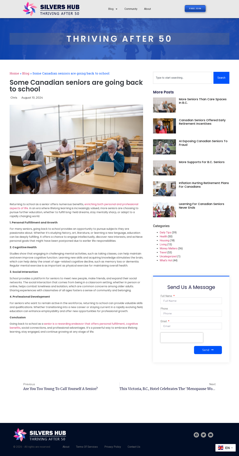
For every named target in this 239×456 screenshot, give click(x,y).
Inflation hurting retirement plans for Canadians (204, 185)
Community (130, 8)
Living (163, 244)
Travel (163, 252)
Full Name (166, 296)
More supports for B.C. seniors (202, 162)
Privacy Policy (112, 446)
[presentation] (181, 338)
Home (14, 73)
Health (163, 236)
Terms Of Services (87, 446)
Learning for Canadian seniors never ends (201, 206)
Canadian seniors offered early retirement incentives (202, 122)
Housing (164, 240)
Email (163, 321)
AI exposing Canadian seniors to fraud (203, 143)
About (147, 8)
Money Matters (168, 248)
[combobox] (182, 78)
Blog (113, 9)
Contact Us (134, 446)
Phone (164, 308)
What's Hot (166, 260)
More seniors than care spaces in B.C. (203, 101)
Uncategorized (168, 256)
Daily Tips (165, 232)
